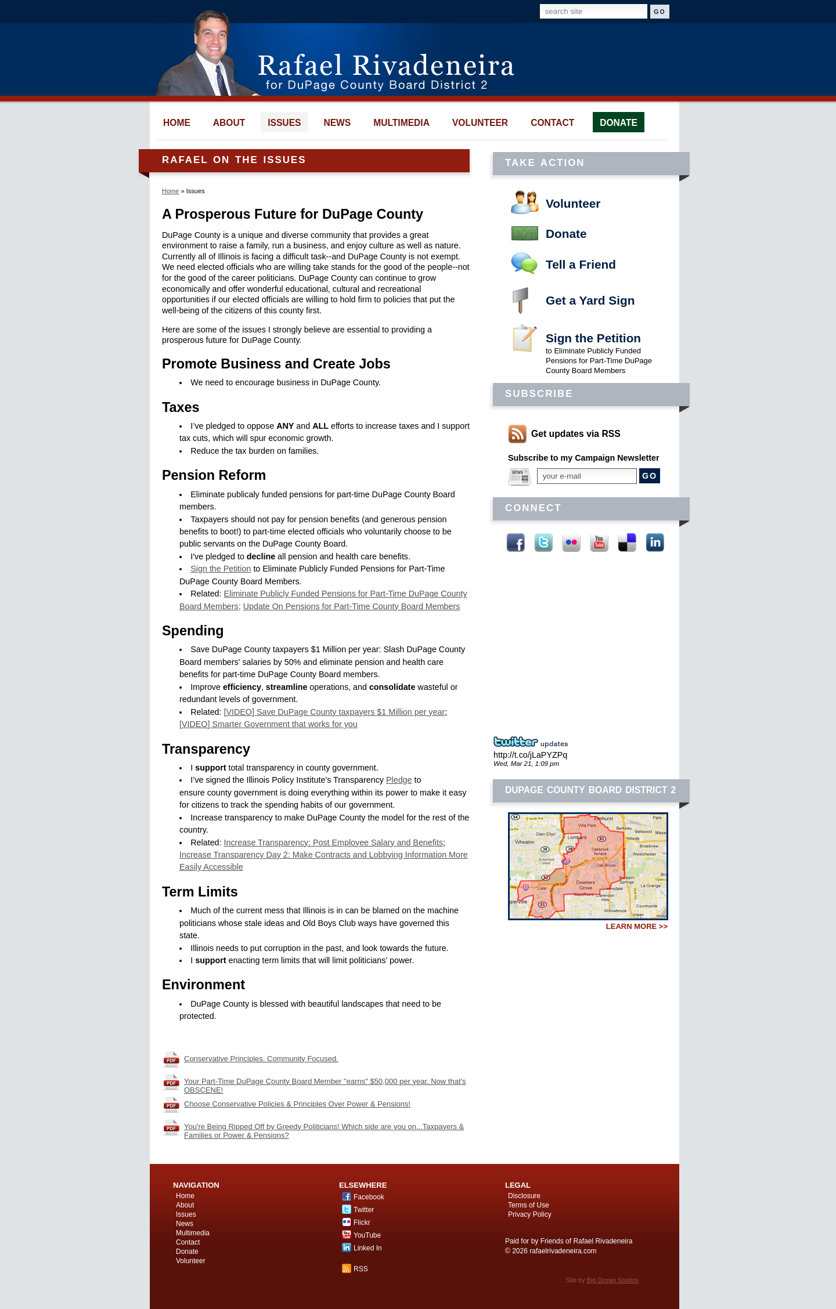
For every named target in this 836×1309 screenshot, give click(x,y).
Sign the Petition (593, 338)
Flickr (571, 542)
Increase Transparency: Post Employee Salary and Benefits (333, 842)
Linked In (655, 542)
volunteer (480, 123)
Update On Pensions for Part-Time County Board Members (351, 606)
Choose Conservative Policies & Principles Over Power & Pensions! (297, 1104)
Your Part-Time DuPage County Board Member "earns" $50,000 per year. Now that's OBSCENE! (325, 1085)
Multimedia (193, 1233)
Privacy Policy (530, 1214)
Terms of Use (528, 1205)
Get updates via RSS (576, 434)
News (184, 1224)
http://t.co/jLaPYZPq (530, 755)
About (185, 1205)
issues (284, 123)
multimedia (401, 123)
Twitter (543, 542)
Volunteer (573, 203)
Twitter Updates (534, 742)
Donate (566, 233)
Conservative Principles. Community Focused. (261, 1058)
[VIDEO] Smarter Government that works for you (268, 724)
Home (170, 190)
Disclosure (524, 1196)
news (337, 123)
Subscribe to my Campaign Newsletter (584, 457)
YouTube (599, 542)
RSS (361, 1269)
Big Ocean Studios (613, 1280)
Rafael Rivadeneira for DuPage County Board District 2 (340, 52)
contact (552, 123)
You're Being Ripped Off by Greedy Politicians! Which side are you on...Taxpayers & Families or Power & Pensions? (324, 1131)
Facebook (515, 542)
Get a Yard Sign (590, 300)
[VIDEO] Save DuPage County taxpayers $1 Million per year (334, 712)
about (229, 123)
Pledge (399, 779)
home (176, 123)
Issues (186, 1214)
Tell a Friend (581, 264)
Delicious (627, 542)
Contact (188, 1242)
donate (618, 123)
